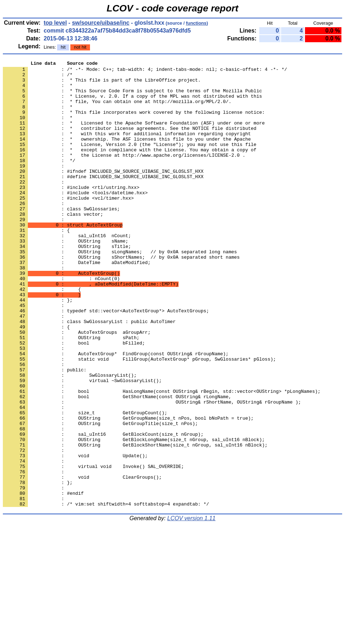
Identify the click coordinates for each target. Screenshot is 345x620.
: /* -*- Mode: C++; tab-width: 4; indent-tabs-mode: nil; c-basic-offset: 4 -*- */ (145, 71)
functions (196, 23)
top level (55, 23)
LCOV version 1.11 (191, 607)
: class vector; (53, 245)
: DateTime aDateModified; (76, 303)
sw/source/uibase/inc (100, 23)
